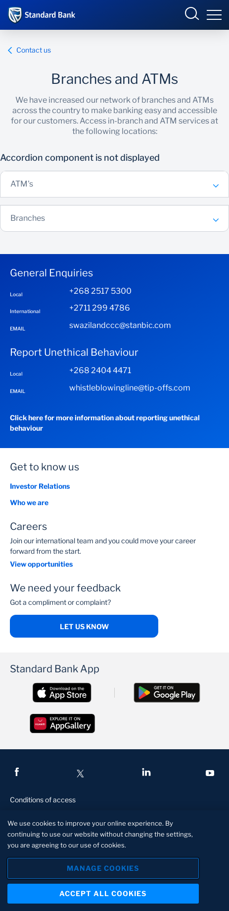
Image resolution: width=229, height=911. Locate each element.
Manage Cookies (103, 868)
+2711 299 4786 (99, 308)
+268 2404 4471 (100, 370)
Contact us (29, 50)
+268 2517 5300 (100, 291)
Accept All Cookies (102, 893)
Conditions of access (43, 799)
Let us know (84, 626)
